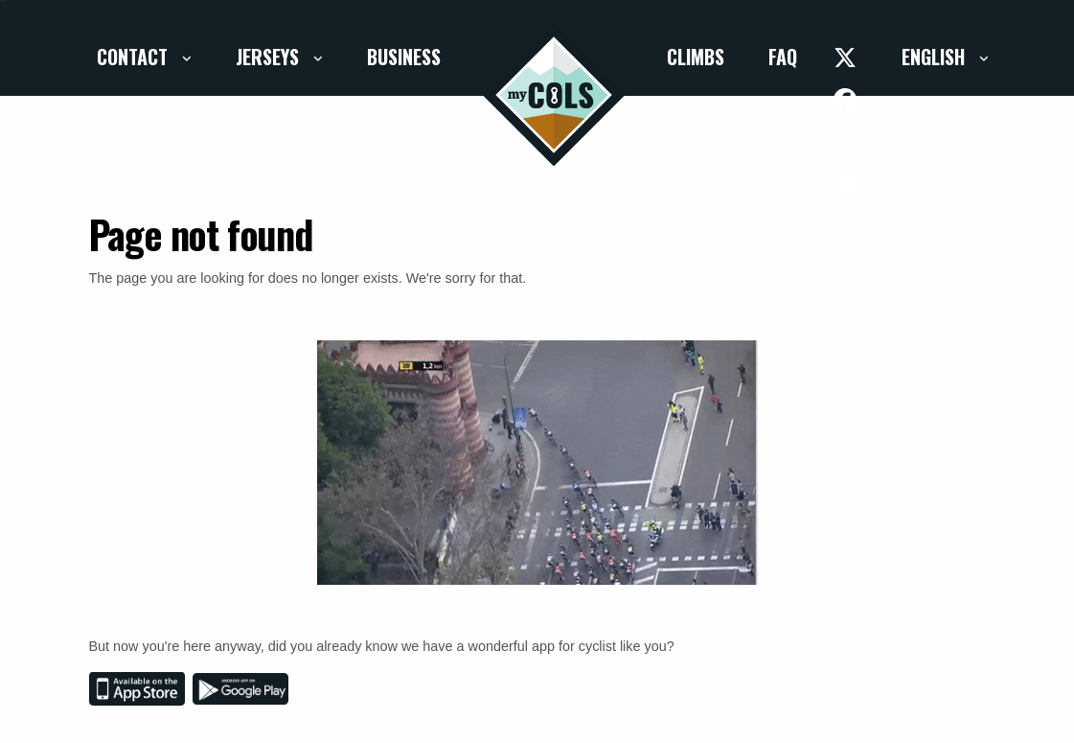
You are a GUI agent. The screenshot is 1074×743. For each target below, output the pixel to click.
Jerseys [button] (270, 56)
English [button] (936, 56)
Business (404, 56)
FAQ (782, 56)
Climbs (695, 56)
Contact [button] (134, 56)
